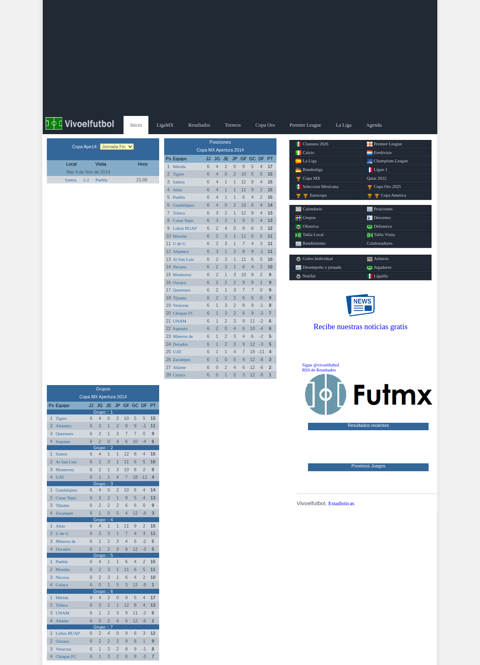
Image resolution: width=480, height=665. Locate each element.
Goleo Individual (314, 258)
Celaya (179, 375)
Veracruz (181, 305)
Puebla (101, 180)
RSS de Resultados (319, 370)
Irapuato (180, 328)
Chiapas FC (183, 313)
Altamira (181, 251)
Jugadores (379, 267)
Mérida (179, 166)
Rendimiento (310, 243)
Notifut (305, 276)
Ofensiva (307, 226)
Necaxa (179, 267)
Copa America (386, 195)
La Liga (344, 125)
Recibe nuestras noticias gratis (360, 326)
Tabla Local (309, 234)
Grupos (305, 217)
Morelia (180, 236)
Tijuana (179, 298)
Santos (71, 180)
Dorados (180, 344)
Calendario (309, 209)
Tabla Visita (381, 234)
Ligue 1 (377, 169)
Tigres (178, 174)
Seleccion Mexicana (317, 186)
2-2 (86, 180)
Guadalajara (183, 205)
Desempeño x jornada (318, 267)
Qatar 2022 (377, 178)
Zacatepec (182, 359)
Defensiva (379, 226)
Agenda (373, 125)
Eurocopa (311, 195)
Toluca (179, 213)
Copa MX (308, 178)
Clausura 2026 (312, 144)
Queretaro (182, 290)
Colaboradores (380, 243)
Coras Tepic (183, 220)
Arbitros (378, 258)
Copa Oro (265, 125)
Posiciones (380, 209)
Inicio (136, 125)
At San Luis (183, 259)
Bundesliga (309, 169)
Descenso (379, 217)
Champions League (387, 161)
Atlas (177, 190)
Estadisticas (341, 503)
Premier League (305, 125)
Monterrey (182, 274)
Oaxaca (179, 282)
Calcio (305, 152)
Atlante (179, 367)
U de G (179, 243)
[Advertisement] (240, 58)
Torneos (232, 125)
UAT (177, 351)
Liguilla (377, 276)
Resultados (199, 125)
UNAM (180, 321)
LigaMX (165, 125)
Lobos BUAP (185, 228)
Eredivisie (379, 152)
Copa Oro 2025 (384, 186)
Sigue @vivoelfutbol (320, 365)
